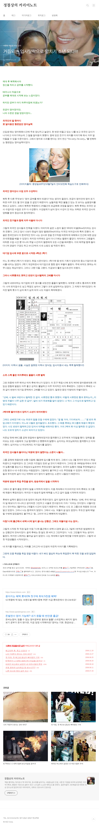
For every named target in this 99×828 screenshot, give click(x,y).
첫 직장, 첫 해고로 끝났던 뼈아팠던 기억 (22, 657)
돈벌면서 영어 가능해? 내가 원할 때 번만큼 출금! (32, 616)
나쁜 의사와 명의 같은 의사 (17, 671)
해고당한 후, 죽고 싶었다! (16, 651)
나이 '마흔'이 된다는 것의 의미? (19, 654)
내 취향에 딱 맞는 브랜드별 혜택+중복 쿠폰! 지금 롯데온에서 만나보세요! (41, 600)
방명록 (55, 15)
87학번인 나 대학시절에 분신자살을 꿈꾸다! (24, 661)
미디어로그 (26, 15)
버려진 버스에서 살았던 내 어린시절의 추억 (24, 664)
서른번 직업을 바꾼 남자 (15, 646)
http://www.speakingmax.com (18, 612)
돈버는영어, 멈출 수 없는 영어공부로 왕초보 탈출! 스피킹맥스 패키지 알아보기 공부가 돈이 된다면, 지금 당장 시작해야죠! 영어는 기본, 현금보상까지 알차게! (41, 621)
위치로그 (41, 15)
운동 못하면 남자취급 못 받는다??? (20, 667)
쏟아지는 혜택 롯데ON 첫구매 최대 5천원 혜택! (31, 596)
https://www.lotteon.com (16, 592)
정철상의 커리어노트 (20, 5)
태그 (13, 15)
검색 (88, 5)
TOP (93, 819)
